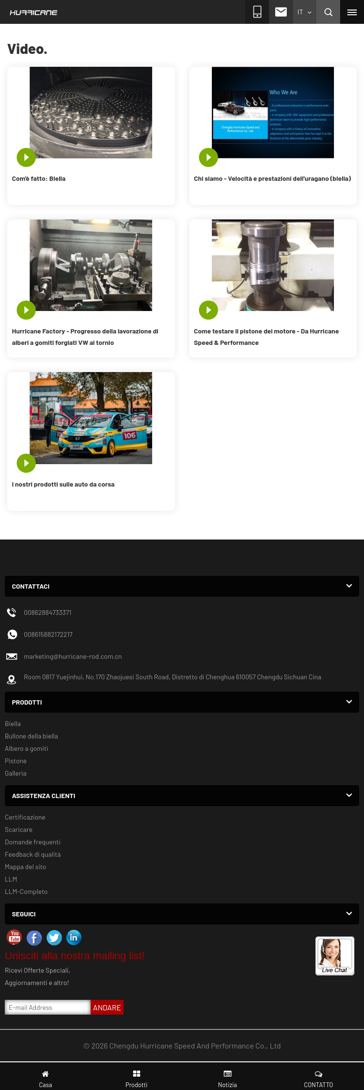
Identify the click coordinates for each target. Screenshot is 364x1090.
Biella (13, 723)
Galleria (15, 773)
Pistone (16, 761)
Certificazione (25, 817)
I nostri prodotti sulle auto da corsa (63, 484)
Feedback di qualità (33, 854)
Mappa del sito (25, 866)
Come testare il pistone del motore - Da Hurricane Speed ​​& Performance (266, 336)
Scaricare (18, 829)
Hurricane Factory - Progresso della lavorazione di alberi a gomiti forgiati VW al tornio (85, 336)
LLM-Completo (26, 891)
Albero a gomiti (26, 748)
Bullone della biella (31, 736)
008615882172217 (48, 634)
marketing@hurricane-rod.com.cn (73, 656)
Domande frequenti (33, 842)
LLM (11, 879)
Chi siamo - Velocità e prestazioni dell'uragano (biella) (272, 178)
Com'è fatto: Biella (38, 178)
